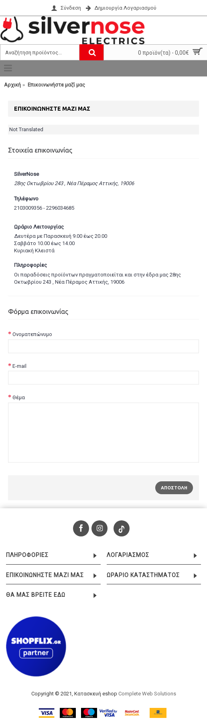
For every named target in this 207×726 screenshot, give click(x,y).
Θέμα (18, 397)
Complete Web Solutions (147, 694)
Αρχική (12, 85)
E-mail (19, 366)
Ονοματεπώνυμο (32, 334)
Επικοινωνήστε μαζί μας (56, 85)
